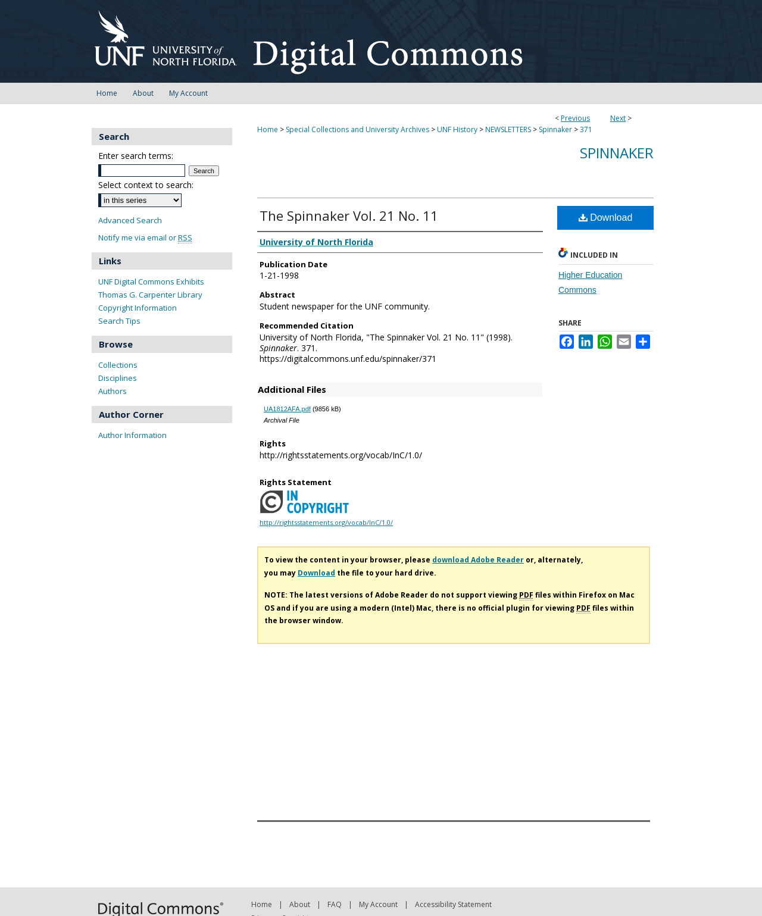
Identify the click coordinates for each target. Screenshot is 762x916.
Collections (118, 364)
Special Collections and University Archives (357, 129)
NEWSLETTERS (508, 129)
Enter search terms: (135, 155)
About (299, 904)
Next (618, 118)
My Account (378, 904)
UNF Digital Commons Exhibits (151, 281)
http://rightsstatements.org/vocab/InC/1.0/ (326, 522)
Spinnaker (555, 129)
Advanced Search (130, 220)
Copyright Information (137, 307)
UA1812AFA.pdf (287, 408)
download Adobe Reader (478, 560)
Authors (112, 391)
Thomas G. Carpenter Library (150, 294)
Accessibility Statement (453, 904)
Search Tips (119, 320)
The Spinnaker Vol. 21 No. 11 (349, 215)
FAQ (334, 904)
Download (606, 217)
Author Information (132, 435)
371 (586, 129)
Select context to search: (145, 184)
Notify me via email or (145, 237)
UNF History (457, 129)
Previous (575, 118)
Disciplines (117, 378)
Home (267, 129)
